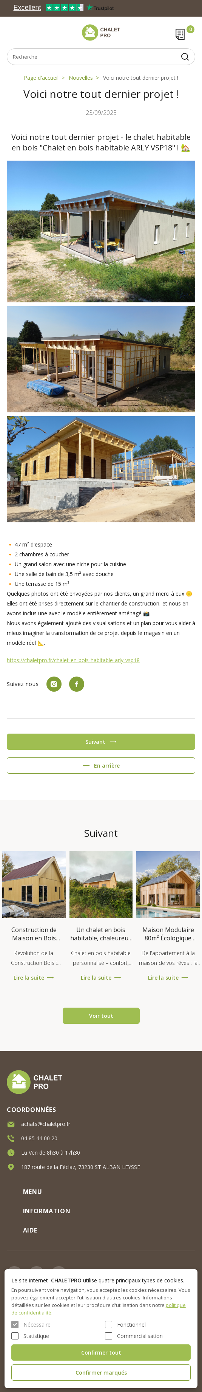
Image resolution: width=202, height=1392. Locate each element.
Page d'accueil (41, 77)
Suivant (95, 741)
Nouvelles (81, 77)
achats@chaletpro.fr (45, 1123)
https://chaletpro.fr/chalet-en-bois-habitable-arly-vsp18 (73, 660)
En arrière (107, 765)
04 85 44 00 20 (39, 1137)
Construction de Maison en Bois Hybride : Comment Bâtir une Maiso (34, 934)
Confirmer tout (101, 1352)
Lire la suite (29, 977)
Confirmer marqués (101, 1372)
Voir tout (101, 1015)
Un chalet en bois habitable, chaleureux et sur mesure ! (100, 934)
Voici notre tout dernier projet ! (140, 77)
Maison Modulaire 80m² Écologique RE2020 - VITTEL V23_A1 (168, 934)
